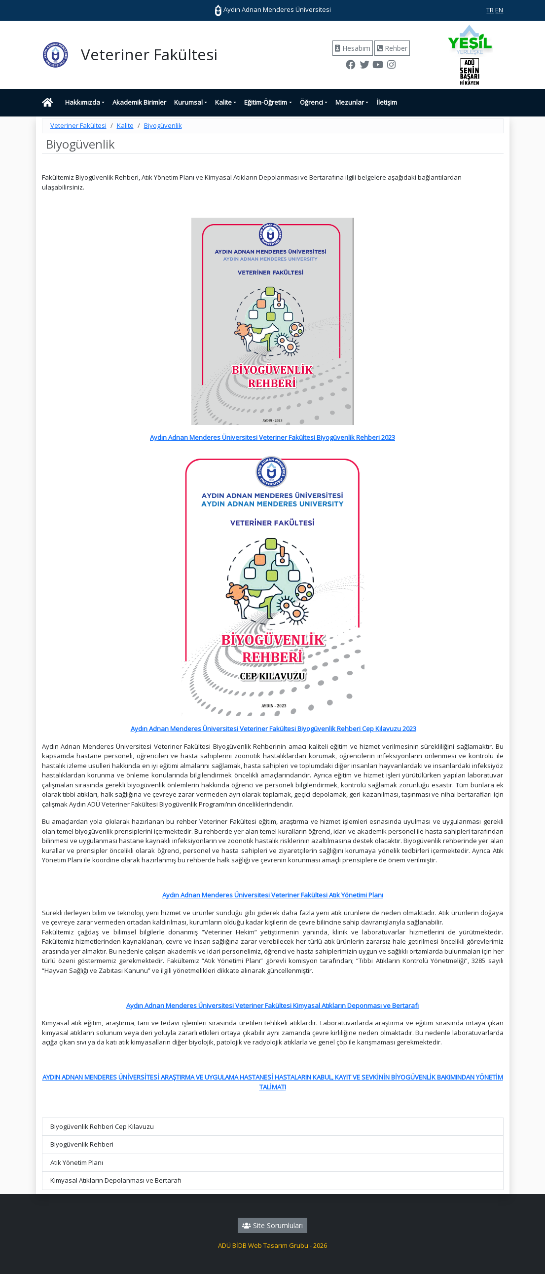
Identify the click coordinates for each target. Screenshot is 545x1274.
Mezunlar (349, 102)
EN (499, 9)
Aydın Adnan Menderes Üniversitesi (272, 9)
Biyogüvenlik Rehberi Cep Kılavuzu (102, 1126)
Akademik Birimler (139, 102)
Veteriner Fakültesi (78, 125)
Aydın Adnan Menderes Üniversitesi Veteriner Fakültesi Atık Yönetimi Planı (272, 894)
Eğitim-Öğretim (265, 102)
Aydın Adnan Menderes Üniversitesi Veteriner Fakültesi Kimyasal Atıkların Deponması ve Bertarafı (272, 1005)
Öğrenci (311, 102)
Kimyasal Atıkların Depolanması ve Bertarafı (116, 1180)
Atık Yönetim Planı (76, 1162)
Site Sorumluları (272, 1225)
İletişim (386, 102)
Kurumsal (188, 102)
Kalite (223, 102)
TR (490, 9)
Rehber (392, 48)
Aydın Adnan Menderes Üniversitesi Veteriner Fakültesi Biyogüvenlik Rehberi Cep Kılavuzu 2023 (273, 728)
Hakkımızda (82, 102)
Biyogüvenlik (163, 125)
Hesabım (352, 48)
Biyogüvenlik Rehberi (81, 1144)
